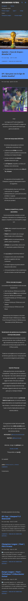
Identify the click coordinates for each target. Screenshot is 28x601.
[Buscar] (22, 2)
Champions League (6, 15)
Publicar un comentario (15, 61)
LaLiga (21, 10)
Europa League (18, 15)
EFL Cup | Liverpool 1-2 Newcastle (11, 517)
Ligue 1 (14, 10)
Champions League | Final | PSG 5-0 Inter (13, 545)
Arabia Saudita (10, 464)
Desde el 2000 (14, 448)
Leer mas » (4, 535)
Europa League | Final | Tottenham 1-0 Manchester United (13, 574)
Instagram (4, 6)
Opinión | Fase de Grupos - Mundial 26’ (13, 53)
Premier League (5, 10)
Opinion (16, 464)
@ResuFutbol (17, 438)
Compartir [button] (4, 61)
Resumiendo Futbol (10, 2)
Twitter (12, 6)
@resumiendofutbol (18, 434)
